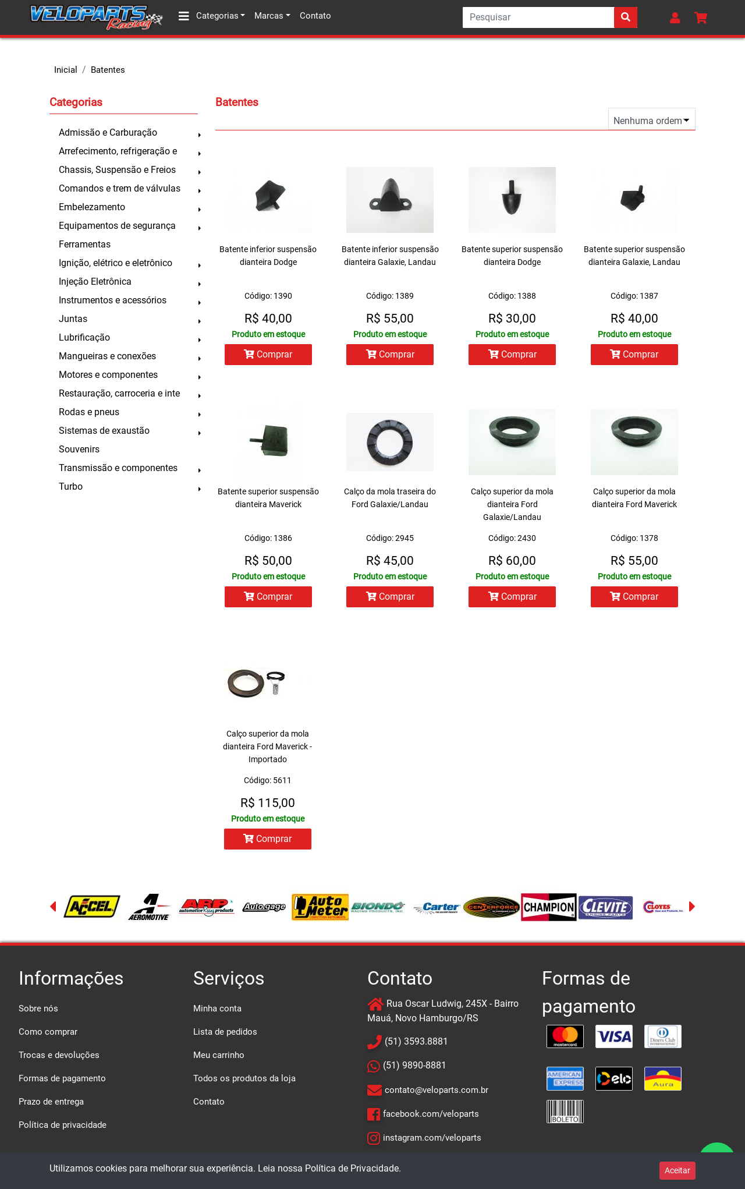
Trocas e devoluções (59, 1057)
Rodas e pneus (89, 411)
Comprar (267, 354)
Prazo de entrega (51, 1103)
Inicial (65, 70)
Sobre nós (38, 1010)
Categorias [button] (209, 16)
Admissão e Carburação (108, 132)
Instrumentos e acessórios (112, 300)
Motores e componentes (108, 374)
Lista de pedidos (225, 1033)
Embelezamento (92, 207)
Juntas (73, 318)
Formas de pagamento (62, 1080)
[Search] (550, 17)
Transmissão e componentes (118, 467)
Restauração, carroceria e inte (119, 393)
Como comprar (48, 1033)
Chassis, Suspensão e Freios (117, 169)
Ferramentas (85, 244)
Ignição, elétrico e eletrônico (115, 262)
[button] (677, 17)
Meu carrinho (218, 1057)
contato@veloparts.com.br (436, 1092)
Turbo (71, 486)
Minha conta (217, 1010)
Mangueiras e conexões (107, 356)
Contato (315, 15)
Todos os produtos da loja (244, 1080)
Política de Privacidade (352, 1168)
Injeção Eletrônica (95, 281)
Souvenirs (79, 449)
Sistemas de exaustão (104, 430)
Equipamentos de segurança (117, 225)
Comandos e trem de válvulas (119, 188)
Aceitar (677, 1170)
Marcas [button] (268, 15)
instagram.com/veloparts (432, 1139)
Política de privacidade (63, 1126)
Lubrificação (84, 337)
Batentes (108, 70)
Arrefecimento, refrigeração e (118, 151)
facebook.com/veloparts (431, 1115)
